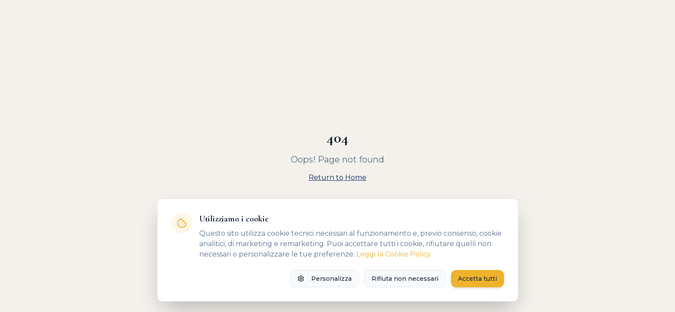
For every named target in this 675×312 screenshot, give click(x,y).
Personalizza (324, 279)
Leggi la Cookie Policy (393, 254)
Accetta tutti (477, 279)
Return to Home (337, 177)
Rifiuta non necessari (405, 279)
